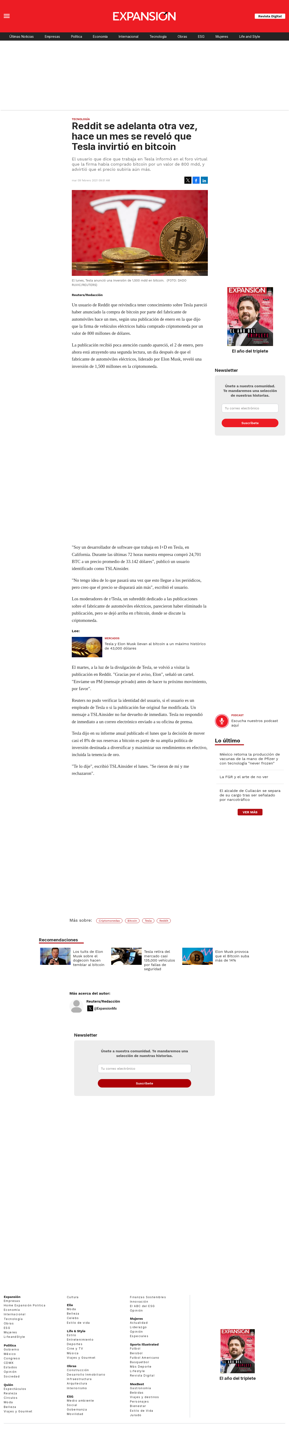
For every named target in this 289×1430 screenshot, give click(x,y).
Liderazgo (138, 1327)
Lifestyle (137, 1371)
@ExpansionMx (105, 1008)
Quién (8, 1385)
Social (72, 1405)
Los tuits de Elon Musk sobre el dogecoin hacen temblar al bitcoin (87, 958)
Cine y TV (75, 1348)
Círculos (11, 1398)
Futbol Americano (144, 1357)
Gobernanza (77, 1409)
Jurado (135, 1415)
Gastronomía (140, 1388)
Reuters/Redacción (103, 1001)
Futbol (135, 1348)
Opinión (10, 1371)
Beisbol (136, 1353)
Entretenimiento (80, 1339)
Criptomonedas (109, 920)
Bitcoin (132, 920)
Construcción (78, 1370)
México (10, 1354)
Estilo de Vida (141, 1410)
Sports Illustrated (144, 1344)
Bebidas (137, 1392)
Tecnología (158, 36)
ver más (250, 812)
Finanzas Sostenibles (148, 1297)
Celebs (73, 1318)
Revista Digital (270, 16)
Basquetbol (139, 1362)
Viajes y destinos (144, 1397)
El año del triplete (250, 351)
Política (76, 36)
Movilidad (75, 1414)
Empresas (52, 36)
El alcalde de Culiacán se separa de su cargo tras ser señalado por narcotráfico (250, 795)
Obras (182, 36)
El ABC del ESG (142, 1306)
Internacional (128, 36)
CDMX (9, 1363)
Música (73, 1353)
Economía (100, 36)
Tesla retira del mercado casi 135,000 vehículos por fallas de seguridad (158, 960)
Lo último (227, 741)
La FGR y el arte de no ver (244, 777)
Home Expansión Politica (25, 1305)
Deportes (75, 1344)
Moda (8, 1402)
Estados (10, 1367)
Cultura (73, 1297)
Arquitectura (77, 1383)
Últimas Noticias (21, 36)
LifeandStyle (14, 1337)
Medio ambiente (80, 1400)
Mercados (112, 638)
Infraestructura (79, 1379)
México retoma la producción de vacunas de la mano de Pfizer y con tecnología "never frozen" (250, 758)
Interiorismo (77, 1388)
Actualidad (139, 1322)
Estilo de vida (78, 1322)
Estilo (71, 1335)
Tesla (148, 920)
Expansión (12, 1297)
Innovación (139, 1301)
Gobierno (11, 1349)
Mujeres (222, 36)
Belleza (10, 1407)
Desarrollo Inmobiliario (86, 1374)
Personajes (139, 1401)
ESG (201, 36)
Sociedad (12, 1376)
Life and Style (249, 36)
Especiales (139, 1336)
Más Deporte (141, 1366)
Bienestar (138, 1406)
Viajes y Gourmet (18, 1411)
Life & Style (76, 1331)
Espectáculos (15, 1389)
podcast (237, 715)
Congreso (12, 1358)
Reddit (163, 920)
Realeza (10, 1393)
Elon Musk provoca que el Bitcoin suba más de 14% (231, 956)
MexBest (137, 1384)
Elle (70, 1305)
